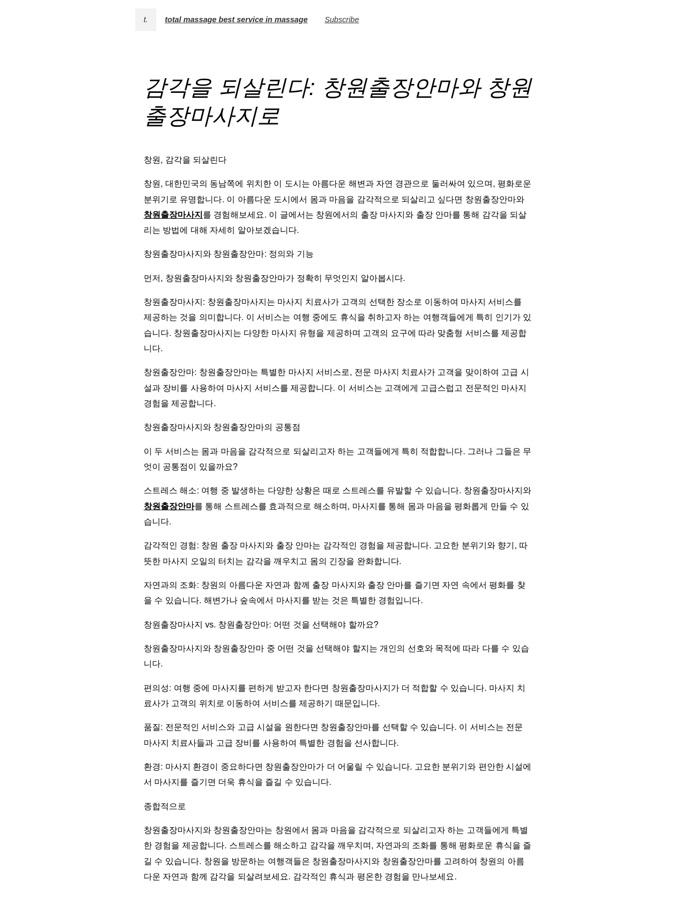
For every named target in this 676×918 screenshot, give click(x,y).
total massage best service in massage (236, 19)
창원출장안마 (169, 506)
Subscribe (342, 19)
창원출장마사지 (173, 214)
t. (146, 19)
